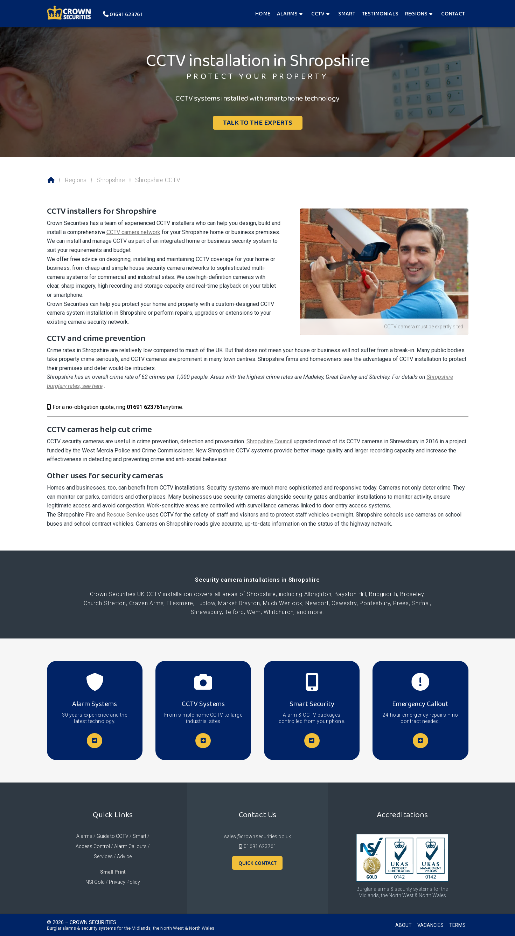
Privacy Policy (124, 882)
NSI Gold (95, 882)
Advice (124, 856)
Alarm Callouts (130, 846)
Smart (139, 836)
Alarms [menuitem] (287, 13)
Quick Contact (257, 863)
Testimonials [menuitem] (380, 13)
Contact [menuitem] (453, 13)
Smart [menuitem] (346, 13)
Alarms (84, 836)
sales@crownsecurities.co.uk (257, 836)
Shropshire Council (269, 441)
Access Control (93, 846)
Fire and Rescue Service (115, 514)
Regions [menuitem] (416, 13)
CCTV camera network (133, 232)
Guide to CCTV (112, 836)
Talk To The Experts (257, 122)
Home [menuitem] (262, 13)
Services (103, 856)
